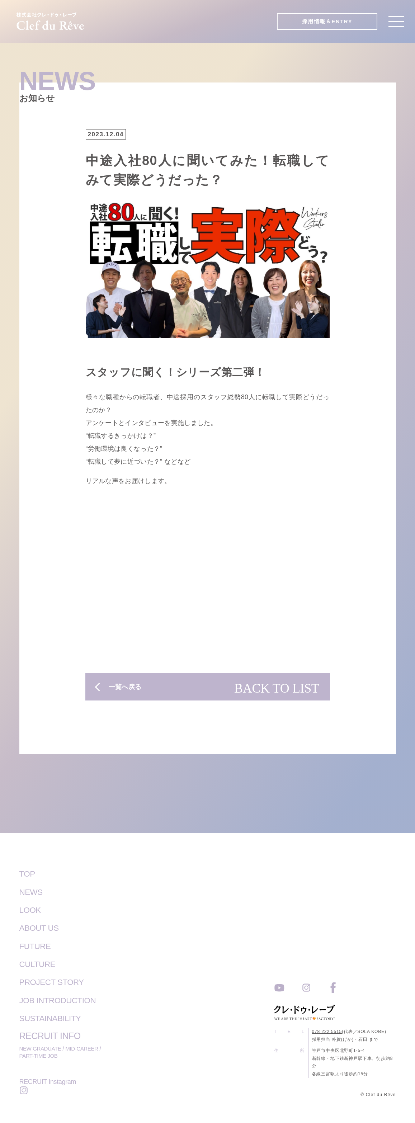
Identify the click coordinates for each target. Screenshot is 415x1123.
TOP (28, 873)
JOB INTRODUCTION (62, 999)
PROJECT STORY (55, 981)
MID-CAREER (85, 1048)
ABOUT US (41, 927)
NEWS (32, 891)
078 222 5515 (327, 1031)
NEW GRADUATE (41, 1048)
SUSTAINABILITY (54, 1017)
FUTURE (37, 945)
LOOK (31, 909)
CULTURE (39, 963)
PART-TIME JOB (39, 1055)
